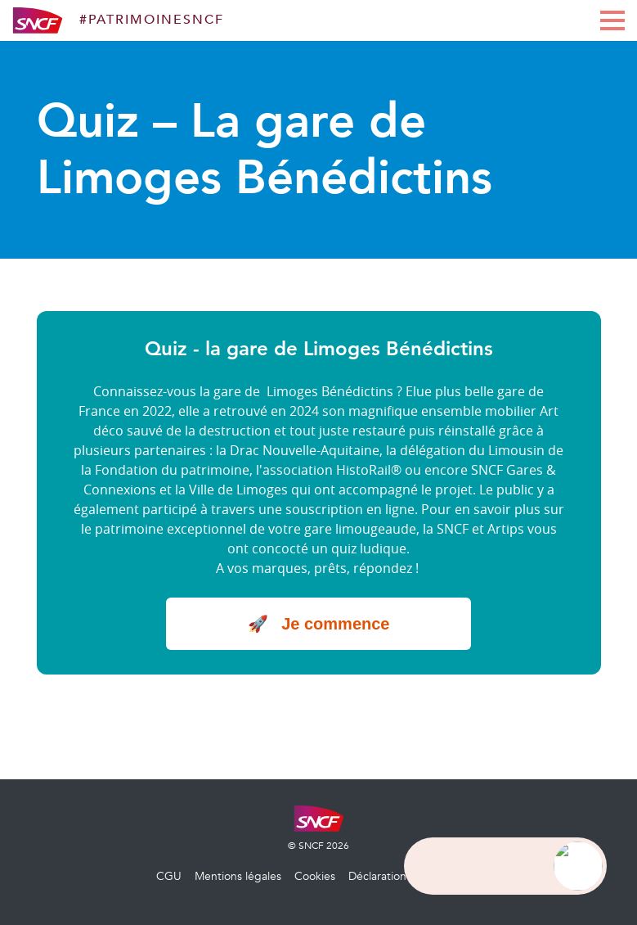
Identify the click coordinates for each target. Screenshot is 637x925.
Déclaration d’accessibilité (415, 876)
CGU (169, 876)
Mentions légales (238, 876)
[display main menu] (612, 20)
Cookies (314, 876)
